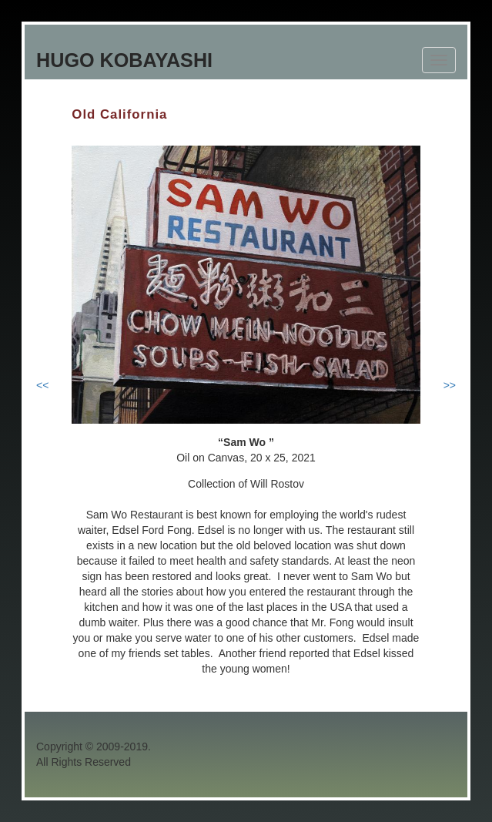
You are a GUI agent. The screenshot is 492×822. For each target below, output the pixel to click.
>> (449, 385)
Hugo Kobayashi (124, 60)
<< (42, 385)
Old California (119, 114)
